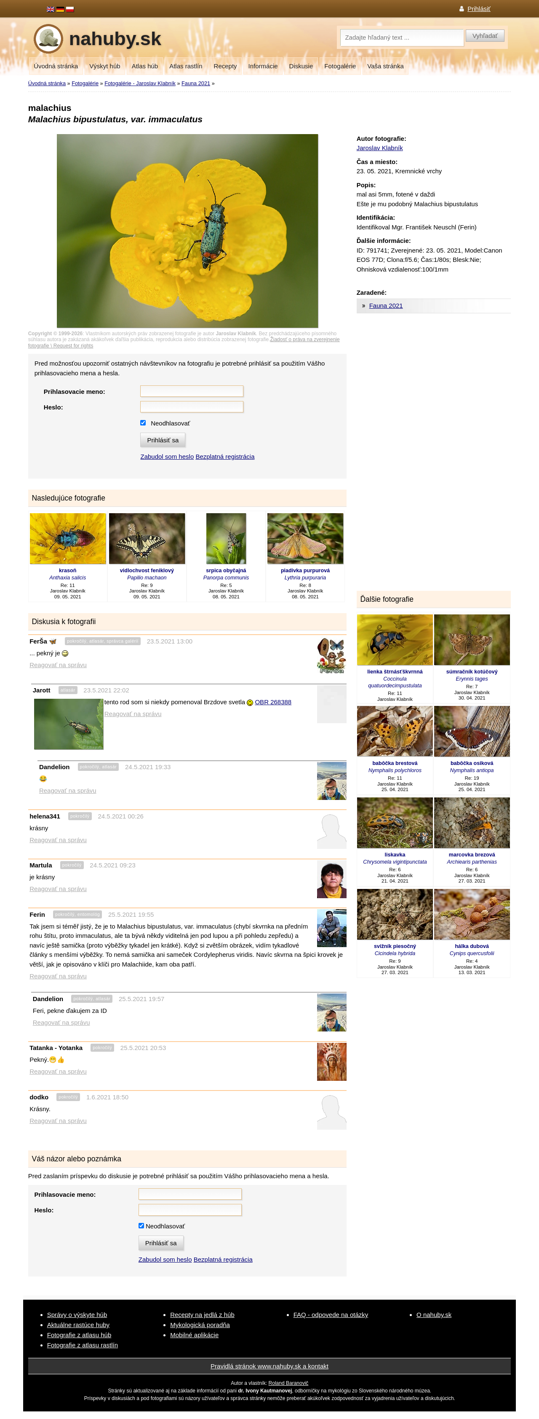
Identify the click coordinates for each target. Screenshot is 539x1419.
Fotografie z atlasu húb (79, 1334)
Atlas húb (145, 66)
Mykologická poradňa (200, 1324)
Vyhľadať (485, 35)
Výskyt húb (104, 66)
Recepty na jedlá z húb (202, 1314)
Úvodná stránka (56, 66)
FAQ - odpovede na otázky (331, 1314)
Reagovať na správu (58, 664)
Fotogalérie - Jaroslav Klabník (140, 83)
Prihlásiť (479, 8)
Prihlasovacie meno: (74, 391)
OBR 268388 (273, 701)
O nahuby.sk (433, 1314)
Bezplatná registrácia (224, 456)
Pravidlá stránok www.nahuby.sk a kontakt (269, 1366)
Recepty (225, 66)
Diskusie (301, 66)
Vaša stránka (385, 66)
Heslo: (53, 407)
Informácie (263, 66)
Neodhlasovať (170, 423)
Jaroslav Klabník (380, 147)
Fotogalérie (340, 66)
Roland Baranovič (289, 1383)
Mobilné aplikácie (194, 1334)
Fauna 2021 (195, 83)
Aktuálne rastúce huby (78, 1324)
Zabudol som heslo (167, 456)
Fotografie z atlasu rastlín (82, 1345)
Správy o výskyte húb (77, 1314)
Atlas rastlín (185, 66)
